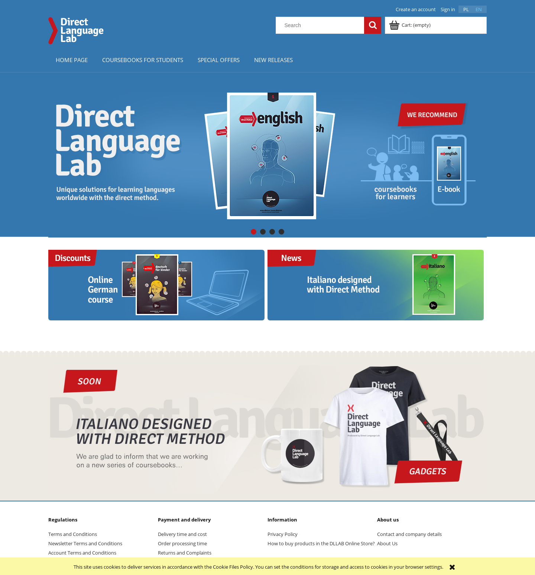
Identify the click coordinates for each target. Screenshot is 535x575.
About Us (387, 543)
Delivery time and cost (182, 534)
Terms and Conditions (72, 534)
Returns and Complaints (184, 552)
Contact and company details (409, 534)
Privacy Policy (283, 534)
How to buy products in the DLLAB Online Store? (321, 543)
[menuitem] (71, 59)
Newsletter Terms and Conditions (85, 543)
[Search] (372, 25)
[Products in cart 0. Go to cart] (410, 25)
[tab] (253, 232)
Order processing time (182, 543)
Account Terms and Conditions (82, 552)
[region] (267, 156)
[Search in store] (321, 25)
